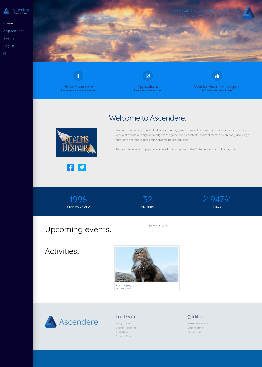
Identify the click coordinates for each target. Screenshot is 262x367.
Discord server (195, 327)
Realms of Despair (197, 323)
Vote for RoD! (194, 331)
